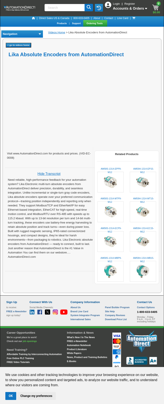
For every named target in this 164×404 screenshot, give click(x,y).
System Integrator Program (85, 315)
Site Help (110, 311)
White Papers (74, 353)
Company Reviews (115, 315)
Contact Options (146, 307)
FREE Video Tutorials (18, 362)
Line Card (122, 18)
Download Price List (116, 319)
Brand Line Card (79, 311)
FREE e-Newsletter (77, 341)
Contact (108, 18)
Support (76, 23)
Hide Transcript (49, 174)
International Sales (80, 319)
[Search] (64, 7)
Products (62, 23)
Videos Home (56, 32)
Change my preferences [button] (36, 396)
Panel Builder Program (117, 307)
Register (129, 3)
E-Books (71, 361)
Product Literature (77, 349)
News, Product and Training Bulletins (87, 357)
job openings (30, 341)
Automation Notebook (79, 345)
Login (117, 3)
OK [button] (11, 396)
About (97, 18)
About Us (75, 307)
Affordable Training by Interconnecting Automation (34, 354)
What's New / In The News (81, 337)
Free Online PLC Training (20, 358)
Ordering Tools (94, 23)
